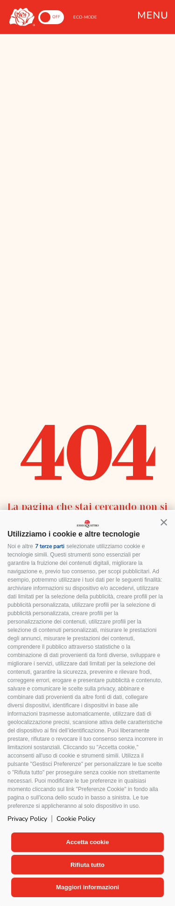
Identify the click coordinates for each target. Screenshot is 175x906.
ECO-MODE (85, 17)
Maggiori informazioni (87, 887)
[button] (164, 522)
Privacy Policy (27, 818)
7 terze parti (49, 546)
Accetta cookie (87, 842)
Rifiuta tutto (87, 864)
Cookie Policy (75, 818)
